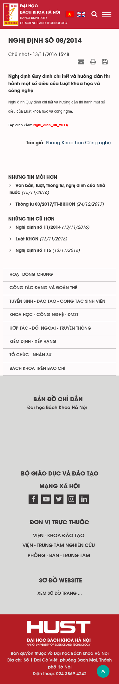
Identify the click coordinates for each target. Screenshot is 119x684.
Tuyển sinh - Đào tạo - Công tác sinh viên (57, 301)
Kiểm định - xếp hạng (33, 341)
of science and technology (44, 23)
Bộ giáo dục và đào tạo (59, 473)
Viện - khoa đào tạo (58, 535)
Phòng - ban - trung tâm (59, 555)
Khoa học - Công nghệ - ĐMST (44, 315)
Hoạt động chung (31, 274)
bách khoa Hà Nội (40, 12)
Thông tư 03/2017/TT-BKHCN (45, 204)
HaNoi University (33, 18)
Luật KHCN (27, 239)
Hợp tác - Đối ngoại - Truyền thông (50, 328)
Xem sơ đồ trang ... (59, 593)
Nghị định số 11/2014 (38, 228)
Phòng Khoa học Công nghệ (78, 142)
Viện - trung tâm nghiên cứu (59, 545)
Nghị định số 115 (33, 251)
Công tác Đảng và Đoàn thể (43, 288)
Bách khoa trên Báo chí (37, 368)
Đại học (29, 6)
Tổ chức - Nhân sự (30, 355)
